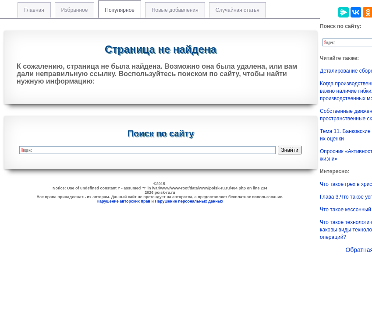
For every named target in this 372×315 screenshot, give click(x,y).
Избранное (74, 10)
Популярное (120, 10)
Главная (34, 10)
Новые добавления (175, 10)
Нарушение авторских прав (123, 201)
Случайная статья (237, 10)
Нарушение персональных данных (189, 201)
